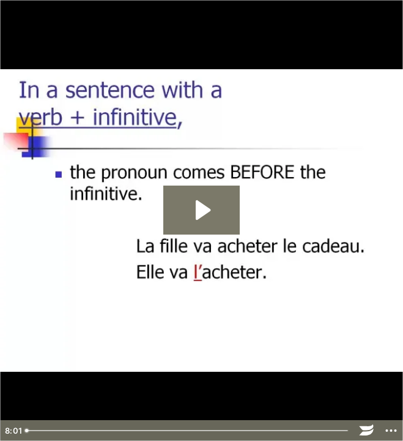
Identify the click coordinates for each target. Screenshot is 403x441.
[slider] (187, 430)
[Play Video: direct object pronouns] (201, 210)
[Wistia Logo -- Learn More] (366, 430)
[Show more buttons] (391, 430)
